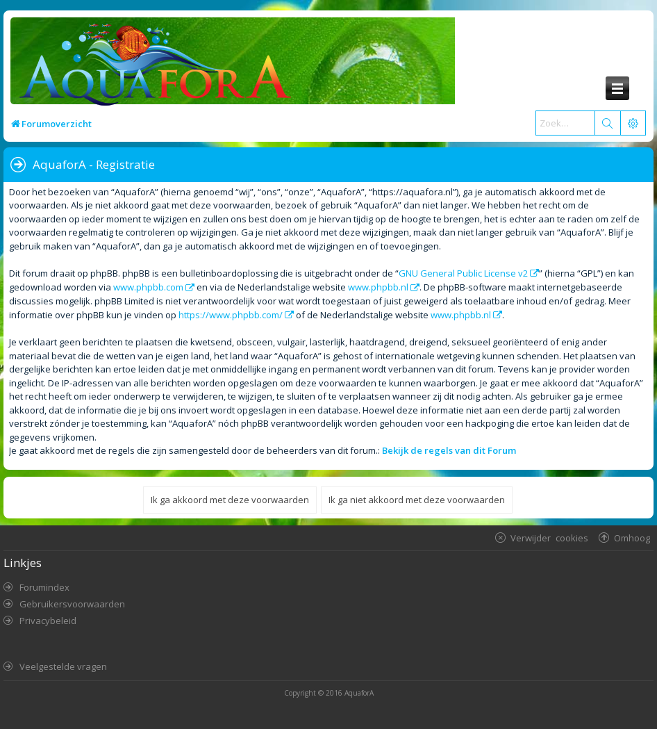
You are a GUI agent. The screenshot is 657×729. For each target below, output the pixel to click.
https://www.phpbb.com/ (230, 315)
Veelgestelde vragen (63, 666)
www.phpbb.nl (378, 287)
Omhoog (632, 537)
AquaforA (359, 693)
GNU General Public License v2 (463, 273)
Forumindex (44, 587)
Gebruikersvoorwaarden (72, 604)
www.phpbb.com (148, 287)
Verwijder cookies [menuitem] (549, 537)
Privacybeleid (47, 620)
